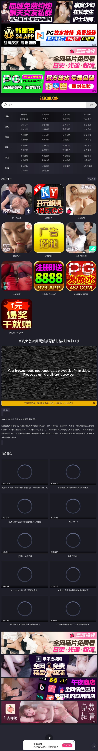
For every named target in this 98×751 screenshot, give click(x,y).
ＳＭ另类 (87, 129)
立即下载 (67, 745)
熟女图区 (66, 150)
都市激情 (24, 156)
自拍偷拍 (45, 125)
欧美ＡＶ (66, 125)
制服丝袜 (24, 139)
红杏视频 (24, 170)
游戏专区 (87, 114)
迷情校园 (24, 160)
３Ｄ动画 (87, 125)
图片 (7, 147)
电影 (7, 137)
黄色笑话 (66, 160)
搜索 (91, 105)
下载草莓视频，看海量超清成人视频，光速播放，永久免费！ (59, 403)
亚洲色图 (45, 145)
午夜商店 (45, 166)
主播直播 (66, 129)
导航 (7, 168)
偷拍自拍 (45, 135)
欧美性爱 (87, 135)
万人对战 (66, 114)
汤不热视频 (87, 166)
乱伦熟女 (66, 139)
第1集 (5, 410)
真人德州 (45, 114)
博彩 (7, 116)
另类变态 (87, 139)
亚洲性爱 (24, 135)
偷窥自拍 (24, 145)
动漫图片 (87, 145)
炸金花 (45, 119)
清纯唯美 (45, 150)
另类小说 (45, 160)
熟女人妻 (24, 129)
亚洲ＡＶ (24, 125)
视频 (7, 126)
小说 (7, 157)
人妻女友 (66, 156)
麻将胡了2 (24, 119)
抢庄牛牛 (87, 119)
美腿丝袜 (24, 150)
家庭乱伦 (45, 156)
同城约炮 (24, 166)
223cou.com (49, 98)
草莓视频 (66, 166)
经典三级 (45, 139)
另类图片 (87, 150)
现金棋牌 (66, 119)
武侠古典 (87, 156)
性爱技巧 (87, 160)
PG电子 (24, 114)
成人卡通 (66, 135)
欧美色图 (66, 145)
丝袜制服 (45, 129)
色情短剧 (45, 170)
